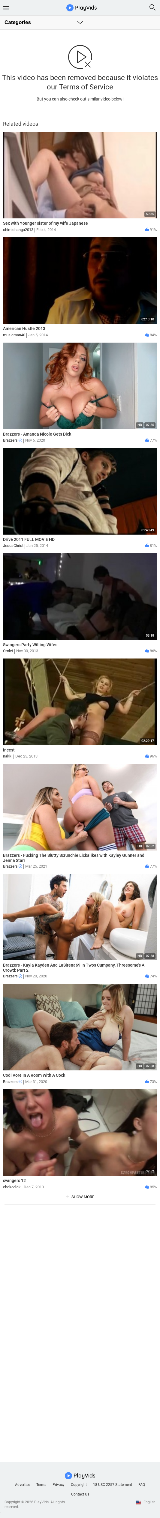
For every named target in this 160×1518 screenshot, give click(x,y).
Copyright (79, 1485)
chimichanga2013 (18, 229)
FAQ (141, 1485)
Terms (41, 1485)
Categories (18, 22)
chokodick (12, 1187)
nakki (7, 756)
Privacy (59, 1485)
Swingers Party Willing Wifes (30, 644)
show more (82, 1197)
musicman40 (14, 335)
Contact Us (80, 1494)
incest (9, 750)
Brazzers (12, 440)
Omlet (8, 651)
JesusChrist (13, 545)
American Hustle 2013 (24, 328)
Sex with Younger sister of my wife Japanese (45, 223)
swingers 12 (14, 1180)
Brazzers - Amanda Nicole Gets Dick (37, 434)
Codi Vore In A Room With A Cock (34, 1075)
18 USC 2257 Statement (112, 1485)
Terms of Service (86, 87)
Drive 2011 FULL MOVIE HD (29, 539)
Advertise (22, 1485)
